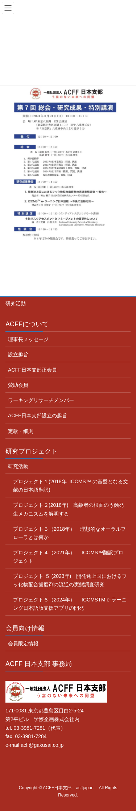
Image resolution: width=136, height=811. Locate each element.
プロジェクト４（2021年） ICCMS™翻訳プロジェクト (68, 557)
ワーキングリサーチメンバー (41, 400)
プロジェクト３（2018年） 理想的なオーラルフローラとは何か (69, 533)
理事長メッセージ (28, 339)
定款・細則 (20, 431)
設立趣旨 (18, 354)
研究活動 (15, 303)
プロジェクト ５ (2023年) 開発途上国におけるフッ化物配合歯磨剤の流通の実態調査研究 (70, 580)
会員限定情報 (23, 643)
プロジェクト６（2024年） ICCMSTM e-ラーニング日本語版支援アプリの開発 (70, 604)
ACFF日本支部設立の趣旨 (37, 415)
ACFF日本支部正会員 (32, 370)
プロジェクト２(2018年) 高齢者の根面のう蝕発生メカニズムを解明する (68, 509)
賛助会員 (18, 385)
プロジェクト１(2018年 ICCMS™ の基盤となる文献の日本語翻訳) (70, 486)
